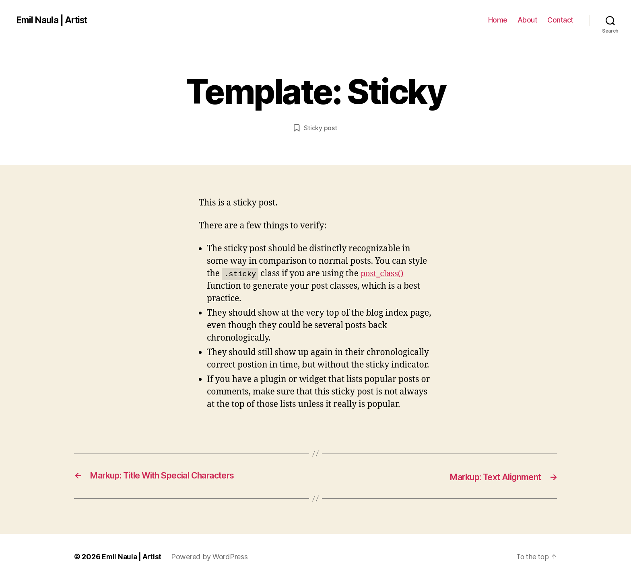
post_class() (383, 273)
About (528, 20)
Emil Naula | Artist (54, 20)
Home (497, 20)
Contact (560, 20)
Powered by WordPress (211, 556)
